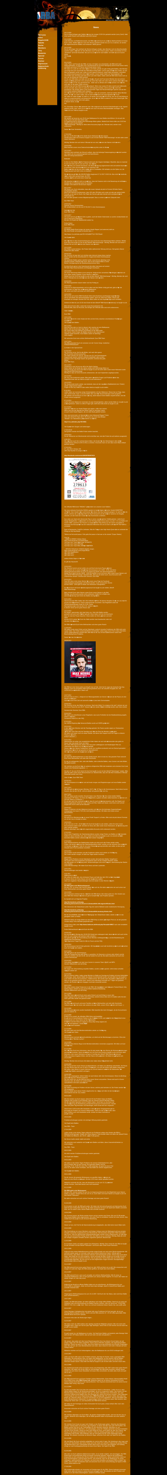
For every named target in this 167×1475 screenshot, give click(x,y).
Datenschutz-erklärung (43, 67)
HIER (85, 1023)
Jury (40, 51)
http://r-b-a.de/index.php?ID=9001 (75, 422)
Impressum (43, 64)
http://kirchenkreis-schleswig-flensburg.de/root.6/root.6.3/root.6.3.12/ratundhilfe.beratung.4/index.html (88, 910)
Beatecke (42, 53)
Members (42, 48)
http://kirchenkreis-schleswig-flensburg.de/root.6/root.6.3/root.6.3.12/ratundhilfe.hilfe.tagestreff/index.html (89, 902)
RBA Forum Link (84, 1380)
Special (41, 56)
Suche (40, 45)
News (40, 37)
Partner (41, 61)
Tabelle (41, 43)
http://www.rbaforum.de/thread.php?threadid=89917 (97, 924)
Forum (41, 58)
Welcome (42, 35)
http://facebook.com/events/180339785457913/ (79, 455)
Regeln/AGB (43, 40)
